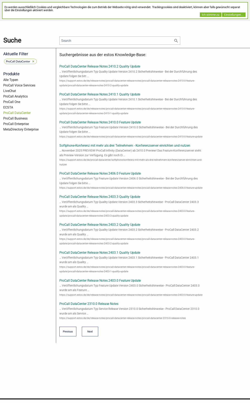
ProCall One (11, 102)
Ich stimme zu (210, 14)
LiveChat (9, 91)
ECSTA (8, 107)
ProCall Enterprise (16, 124)
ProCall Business (15, 118)
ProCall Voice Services (19, 85)
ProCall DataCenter (17, 113)
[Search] (119, 41)
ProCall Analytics (15, 96)
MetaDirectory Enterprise (21, 129)
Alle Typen (10, 80)
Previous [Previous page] (68, 333)
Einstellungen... (233, 14)
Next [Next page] (89, 333)
